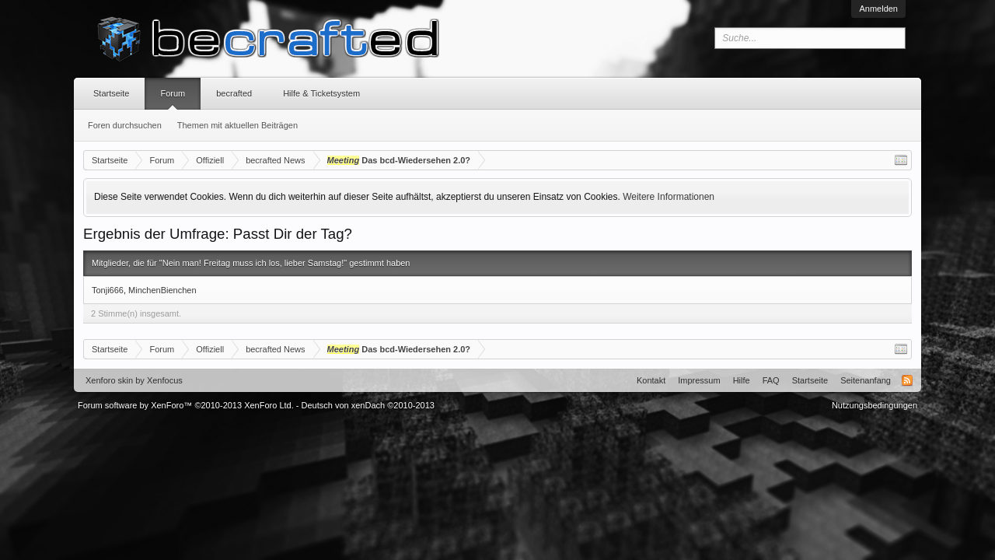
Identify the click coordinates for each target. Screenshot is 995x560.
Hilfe (741, 380)
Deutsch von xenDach (368, 405)
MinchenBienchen (162, 290)
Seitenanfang (865, 380)
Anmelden (878, 8)
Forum (172, 93)
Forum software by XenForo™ (186, 405)
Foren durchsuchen (125, 125)
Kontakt (651, 380)
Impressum (699, 380)
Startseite (111, 93)
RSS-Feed (907, 380)
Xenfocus (165, 380)
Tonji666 (108, 290)
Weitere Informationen (668, 196)
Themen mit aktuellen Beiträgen (237, 125)
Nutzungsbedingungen (874, 405)
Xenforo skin (109, 380)
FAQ (771, 380)
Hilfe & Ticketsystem (321, 93)
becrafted (234, 93)
